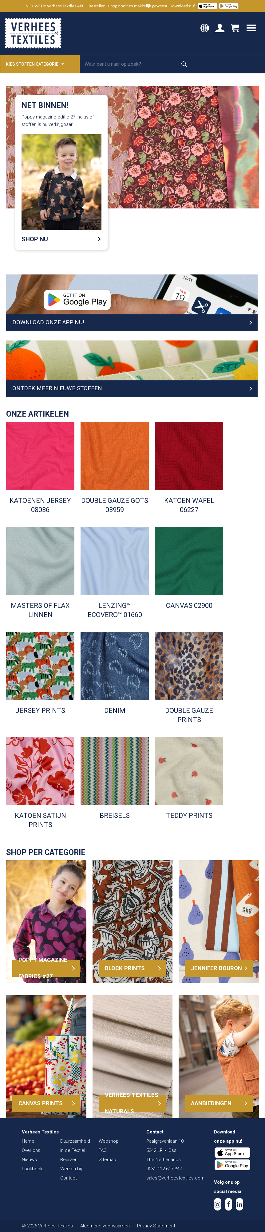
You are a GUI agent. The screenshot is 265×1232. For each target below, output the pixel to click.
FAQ (103, 1150)
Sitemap (107, 1159)
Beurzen (68, 1159)
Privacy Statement (156, 1226)
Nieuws (29, 1159)
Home (28, 1141)
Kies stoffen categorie (35, 64)
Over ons (31, 1150)
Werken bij (71, 1169)
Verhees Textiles (33, 33)
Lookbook (32, 1169)
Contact (68, 1178)
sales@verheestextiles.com (175, 1178)
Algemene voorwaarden (105, 1226)
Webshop (109, 1141)
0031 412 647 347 (164, 1169)
